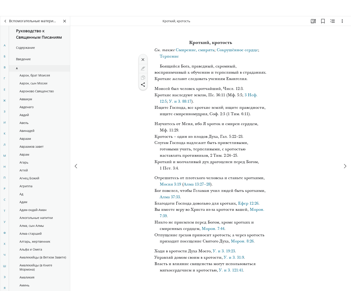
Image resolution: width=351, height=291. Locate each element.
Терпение (169, 56)
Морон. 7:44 (213, 228)
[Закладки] (323, 21)
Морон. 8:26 (242, 241)
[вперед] (344, 150)
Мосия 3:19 (170, 184)
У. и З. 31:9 (234, 257)
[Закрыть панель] (64, 21)
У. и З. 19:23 (224, 251)
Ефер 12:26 (248, 203)
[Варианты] (342, 21)
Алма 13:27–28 (197, 184)
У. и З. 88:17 (180, 101)
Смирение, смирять (195, 50)
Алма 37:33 (170, 197)
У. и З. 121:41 (231, 270)
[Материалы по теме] (332, 21)
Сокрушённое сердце (237, 50)
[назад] (5, 21)
